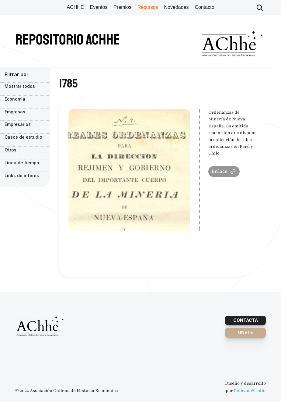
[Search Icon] (260, 8)
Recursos (147, 7)
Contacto (204, 7)
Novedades (176, 7)
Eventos (98, 7)
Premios (122, 7)
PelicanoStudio (249, 390)
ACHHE (75, 7)
